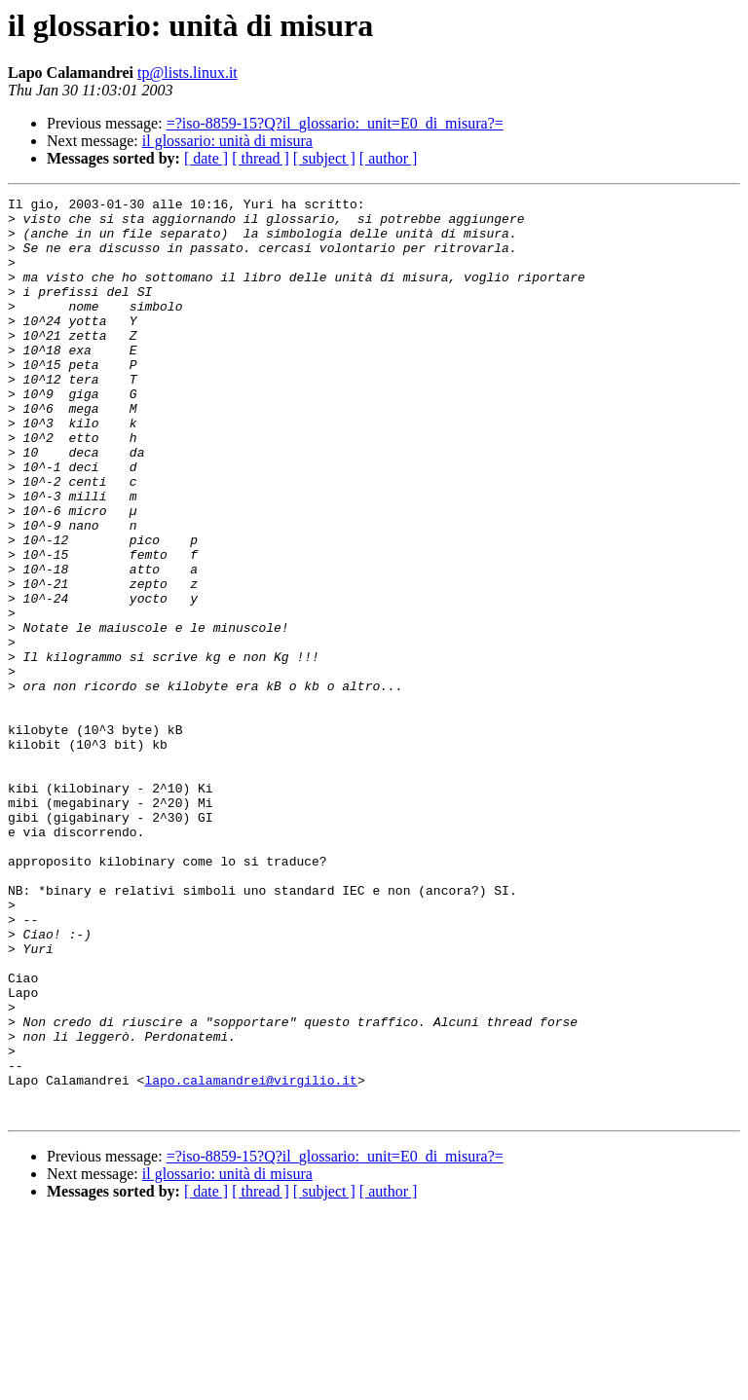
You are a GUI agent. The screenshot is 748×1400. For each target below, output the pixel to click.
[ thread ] (260, 158)
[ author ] (388, 158)
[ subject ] (324, 158)
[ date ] (206, 158)
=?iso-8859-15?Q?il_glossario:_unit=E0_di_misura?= (335, 123)
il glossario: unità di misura (227, 140)
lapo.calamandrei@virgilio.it (250, 1258)
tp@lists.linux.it (187, 72)
